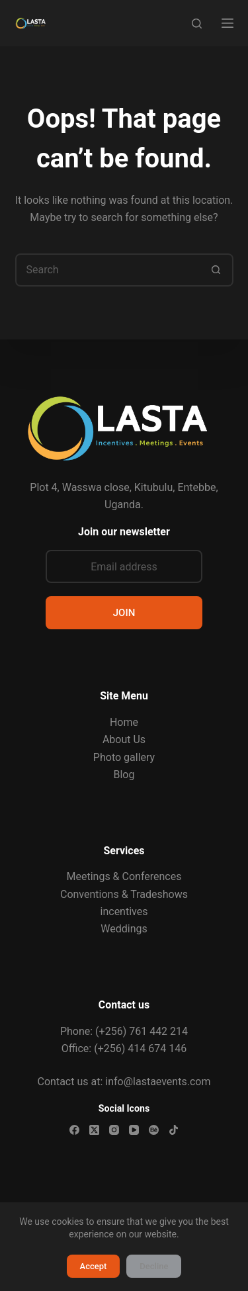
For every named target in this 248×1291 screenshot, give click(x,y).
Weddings (124, 928)
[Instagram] (114, 1130)
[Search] (197, 23)
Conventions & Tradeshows (124, 894)
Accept (93, 1266)
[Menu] (227, 23)
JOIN (124, 613)
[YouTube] (134, 1130)
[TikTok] (174, 1130)
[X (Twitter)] (94, 1130)
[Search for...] (107, 270)
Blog (124, 774)
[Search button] (216, 270)
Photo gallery (124, 757)
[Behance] (154, 1130)
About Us (124, 739)
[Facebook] (74, 1130)
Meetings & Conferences (124, 876)
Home (124, 722)
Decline (154, 1266)
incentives (124, 911)
